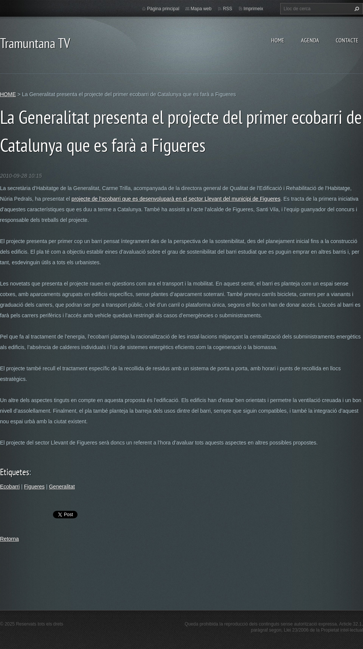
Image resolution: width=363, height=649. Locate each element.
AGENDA (310, 40)
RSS (227, 8)
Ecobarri (10, 487)
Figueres (34, 487)
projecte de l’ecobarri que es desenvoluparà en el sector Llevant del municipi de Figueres (176, 199)
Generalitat (61, 487)
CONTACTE (347, 40)
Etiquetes (14, 472)
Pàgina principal (163, 8)
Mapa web (201, 8)
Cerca (355, 8)
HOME (277, 40)
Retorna (9, 539)
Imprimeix (253, 8)
